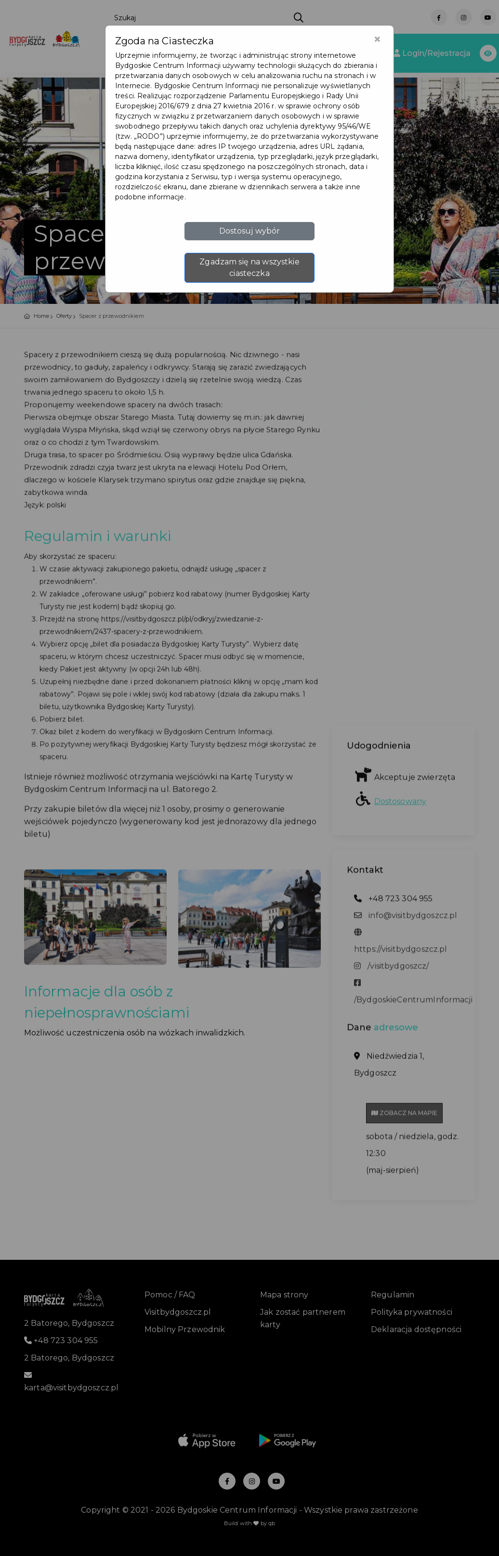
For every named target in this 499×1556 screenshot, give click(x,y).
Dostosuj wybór (249, 230)
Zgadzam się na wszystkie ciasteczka (249, 267)
